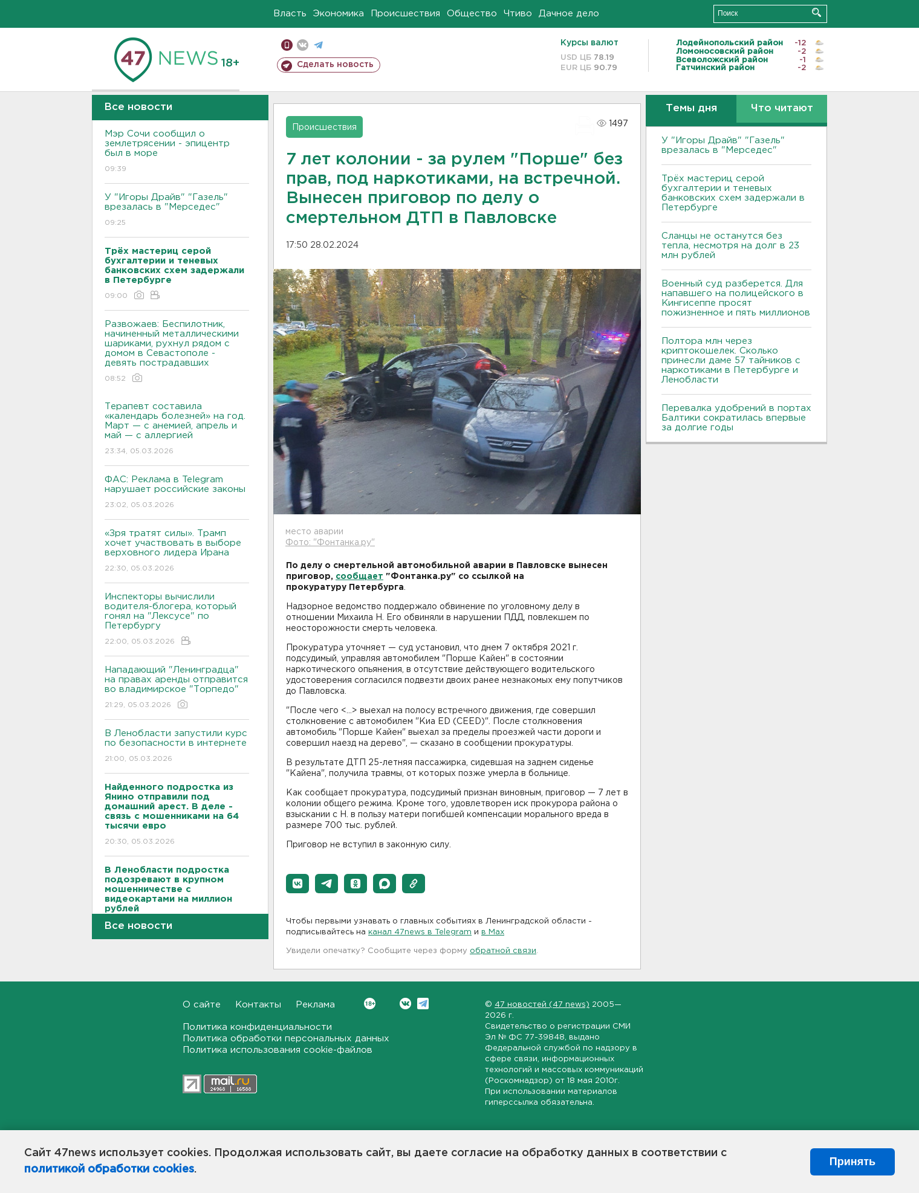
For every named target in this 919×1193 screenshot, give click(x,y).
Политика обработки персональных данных (286, 1039)
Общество (472, 14)
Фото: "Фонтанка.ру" (330, 542)
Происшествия (405, 14)
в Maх (492, 932)
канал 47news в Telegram (420, 932)
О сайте (202, 1005)
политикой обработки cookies (109, 1169)
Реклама (315, 1005)
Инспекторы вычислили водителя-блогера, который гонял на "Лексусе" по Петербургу (177, 620)
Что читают (782, 108)
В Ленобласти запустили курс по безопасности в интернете (177, 746)
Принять (852, 1162)
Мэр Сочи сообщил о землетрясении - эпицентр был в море (177, 152)
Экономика (338, 14)
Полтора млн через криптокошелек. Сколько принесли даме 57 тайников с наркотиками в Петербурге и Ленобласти (730, 360)
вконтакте (302, 45)
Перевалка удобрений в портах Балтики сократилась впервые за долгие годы (736, 418)
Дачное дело (569, 14)
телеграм (318, 45)
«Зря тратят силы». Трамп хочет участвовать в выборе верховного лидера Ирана (177, 551)
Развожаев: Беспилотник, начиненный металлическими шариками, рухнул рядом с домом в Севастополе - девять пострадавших (177, 352)
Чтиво (518, 14)
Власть (290, 14)
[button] (297, 883)
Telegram (423, 1003)
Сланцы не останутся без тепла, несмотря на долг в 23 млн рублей (730, 245)
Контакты (258, 1005)
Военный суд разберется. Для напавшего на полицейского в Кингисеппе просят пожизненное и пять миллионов (735, 298)
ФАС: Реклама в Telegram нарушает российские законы (177, 493)
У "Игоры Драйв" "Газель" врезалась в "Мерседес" (177, 210)
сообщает (359, 576)
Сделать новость (335, 64)
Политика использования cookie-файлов (277, 1050)
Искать (816, 12)
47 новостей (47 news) (542, 1004)
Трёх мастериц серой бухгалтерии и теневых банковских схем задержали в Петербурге (733, 193)
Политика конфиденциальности (257, 1027)
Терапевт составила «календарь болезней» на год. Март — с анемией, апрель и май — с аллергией (177, 429)
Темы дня (691, 108)
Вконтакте (369, 1003)
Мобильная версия (287, 45)
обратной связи (503, 951)
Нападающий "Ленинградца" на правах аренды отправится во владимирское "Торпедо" (177, 688)
